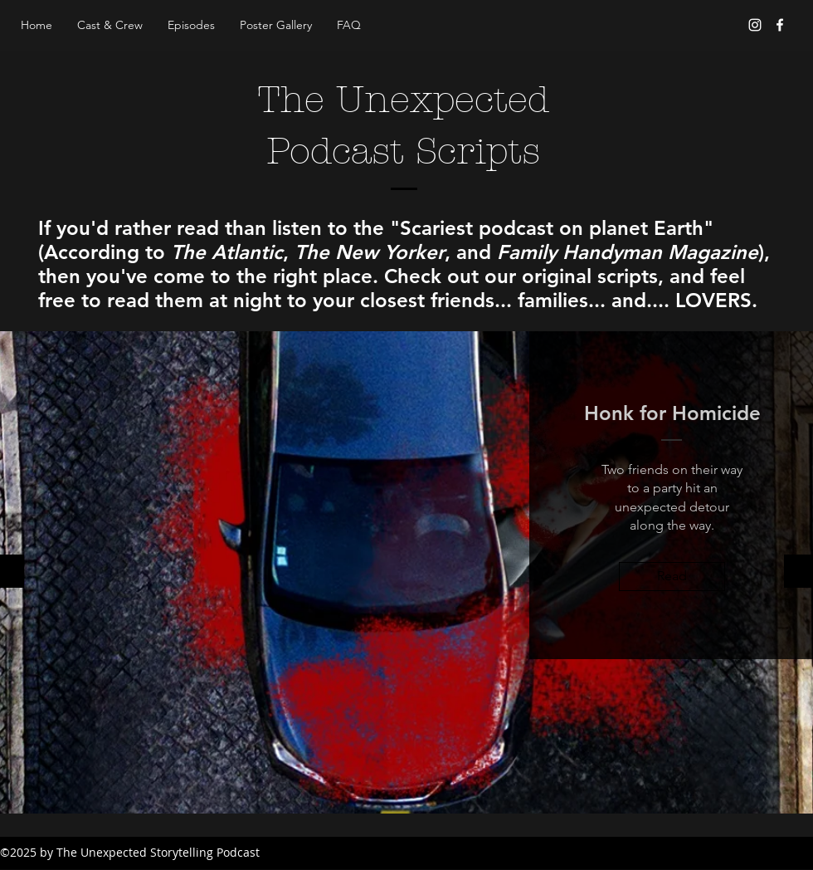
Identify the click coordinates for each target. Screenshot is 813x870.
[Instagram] (755, 25)
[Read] (672, 576)
